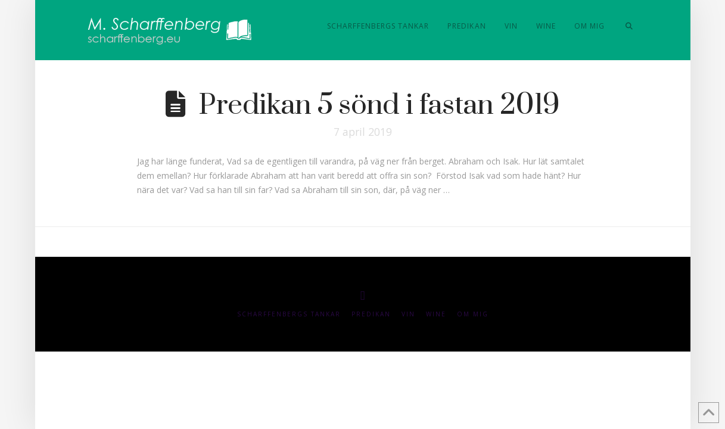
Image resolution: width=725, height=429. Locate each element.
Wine (436, 314)
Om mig (472, 314)
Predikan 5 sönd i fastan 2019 (378, 105)
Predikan (371, 314)
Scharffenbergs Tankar (289, 314)
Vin (408, 314)
